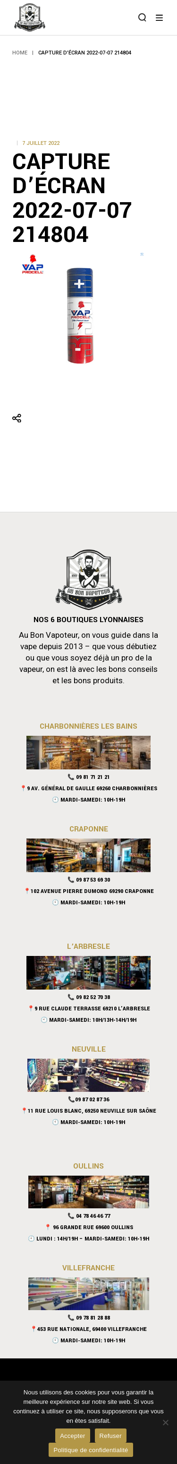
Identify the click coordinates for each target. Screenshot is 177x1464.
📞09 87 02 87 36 (88, 1099)
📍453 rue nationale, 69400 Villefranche (88, 1329)
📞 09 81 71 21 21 (88, 777)
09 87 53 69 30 (93, 880)
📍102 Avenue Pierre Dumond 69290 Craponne (89, 891)
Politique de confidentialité (90, 1450)
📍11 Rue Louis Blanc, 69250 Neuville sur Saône (88, 1111)
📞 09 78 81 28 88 (88, 1317)
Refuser (111, 1435)
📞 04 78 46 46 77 (88, 1216)
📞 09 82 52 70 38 (88, 997)
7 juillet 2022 (40, 143)
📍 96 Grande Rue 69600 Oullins (88, 1227)
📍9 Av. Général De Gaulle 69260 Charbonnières (88, 788)
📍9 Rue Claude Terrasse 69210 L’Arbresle (88, 1008)
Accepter (72, 1435)
